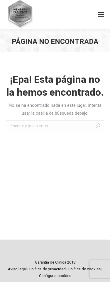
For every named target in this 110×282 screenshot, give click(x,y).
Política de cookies (84, 269)
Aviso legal (17, 269)
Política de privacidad (47, 269)
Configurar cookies (55, 276)
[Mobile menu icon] (101, 14)
